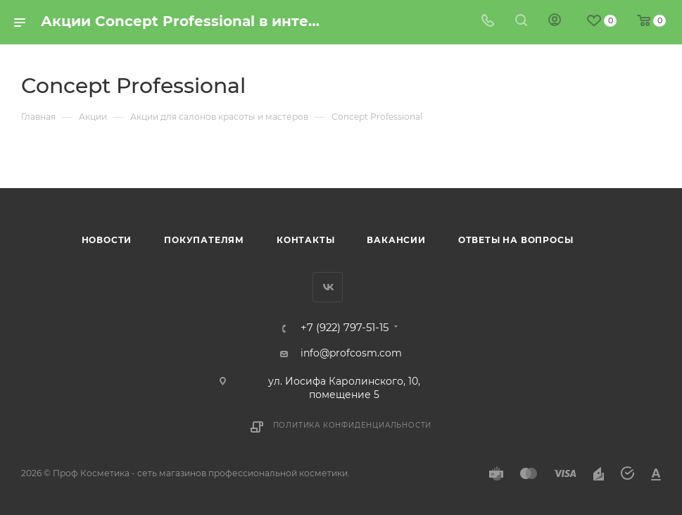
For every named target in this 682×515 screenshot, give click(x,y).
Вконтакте (327, 287)
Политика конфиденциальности (352, 425)
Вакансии (396, 240)
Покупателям (204, 240)
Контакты (305, 240)
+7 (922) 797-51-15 (345, 328)
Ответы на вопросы (516, 240)
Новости (107, 240)
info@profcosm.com (351, 353)
